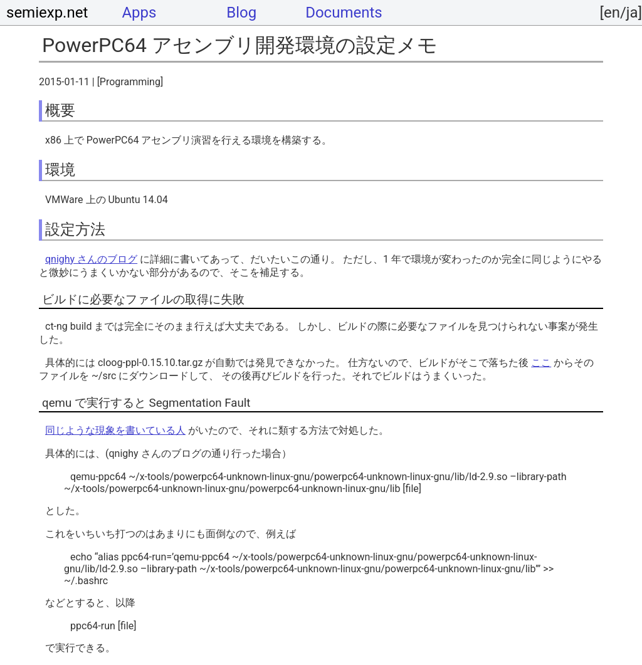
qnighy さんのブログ (91, 259)
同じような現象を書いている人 (115, 430)
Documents (343, 12)
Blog (241, 12)
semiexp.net (47, 12)
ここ (541, 363)
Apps (139, 12)
